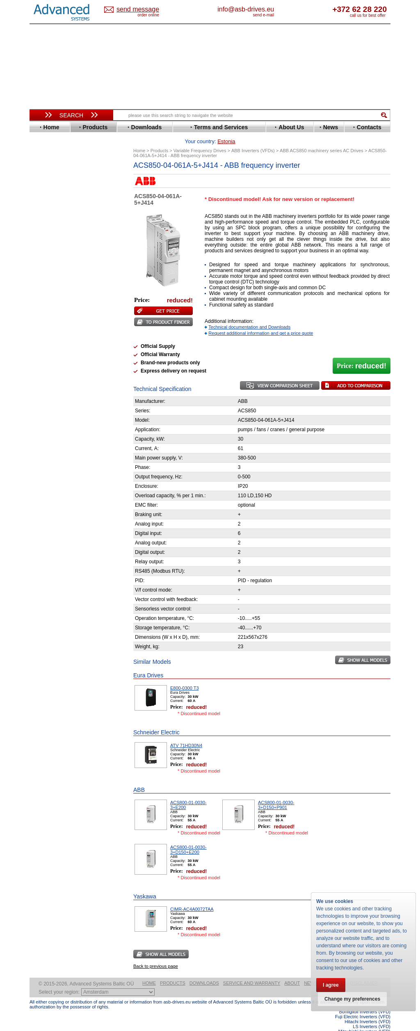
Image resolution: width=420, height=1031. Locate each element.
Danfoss (47, 216)
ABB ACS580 (377, 1023)
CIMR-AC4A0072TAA (192, 896)
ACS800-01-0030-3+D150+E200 (188, 837)
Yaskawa (48, 394)
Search (71, 115)
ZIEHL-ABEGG (55, 388)
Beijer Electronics (59, 197)
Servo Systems (52, 457)
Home (149, 970)
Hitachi (46, 271)
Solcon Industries (59, 447)
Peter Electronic (57, 435)
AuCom (46, 417)
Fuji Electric (52, 259)
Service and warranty (251, 970)
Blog (39, 527)
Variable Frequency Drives (66, 179)
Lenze (44, 302)
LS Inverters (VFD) (371, 1013)
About (292, 970)
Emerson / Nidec (58, 234)
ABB (42, 185)
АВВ (42, 410)
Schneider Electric (60, 351)
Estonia (144, 10)
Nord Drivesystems (61, 321)
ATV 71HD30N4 (186, 732)
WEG (43, 382)
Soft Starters (49, 404)
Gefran (45, 265)
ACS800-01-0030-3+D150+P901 (276, 792)
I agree (331, 985)
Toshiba (47, 370)
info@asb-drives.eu (279, 9)
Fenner (46, 253)
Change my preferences (352, 999)
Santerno (48, 345)
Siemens (48, 364)
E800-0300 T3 (184, 675)
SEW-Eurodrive (56, 357)
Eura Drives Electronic (65, 247)
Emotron (48, 241)
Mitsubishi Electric (60, 314)
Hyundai (47, 277)
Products (172, 970)
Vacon (44, 376)
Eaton (44, 228)
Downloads (204, 970)
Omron (46, 327)
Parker (45, 333)
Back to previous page (155, 953)
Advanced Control (60, 191)
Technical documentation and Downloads (249, 314)
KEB (42, 296)
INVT (43, 290)
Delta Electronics (58, 222)
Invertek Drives (56, 284)
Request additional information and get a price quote (260, 320)
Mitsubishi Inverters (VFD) (364, 1018)
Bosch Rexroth (56, 210)
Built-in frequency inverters (61, 609)
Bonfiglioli (50, 204)
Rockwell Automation (64, 339)
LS (40, 308)
